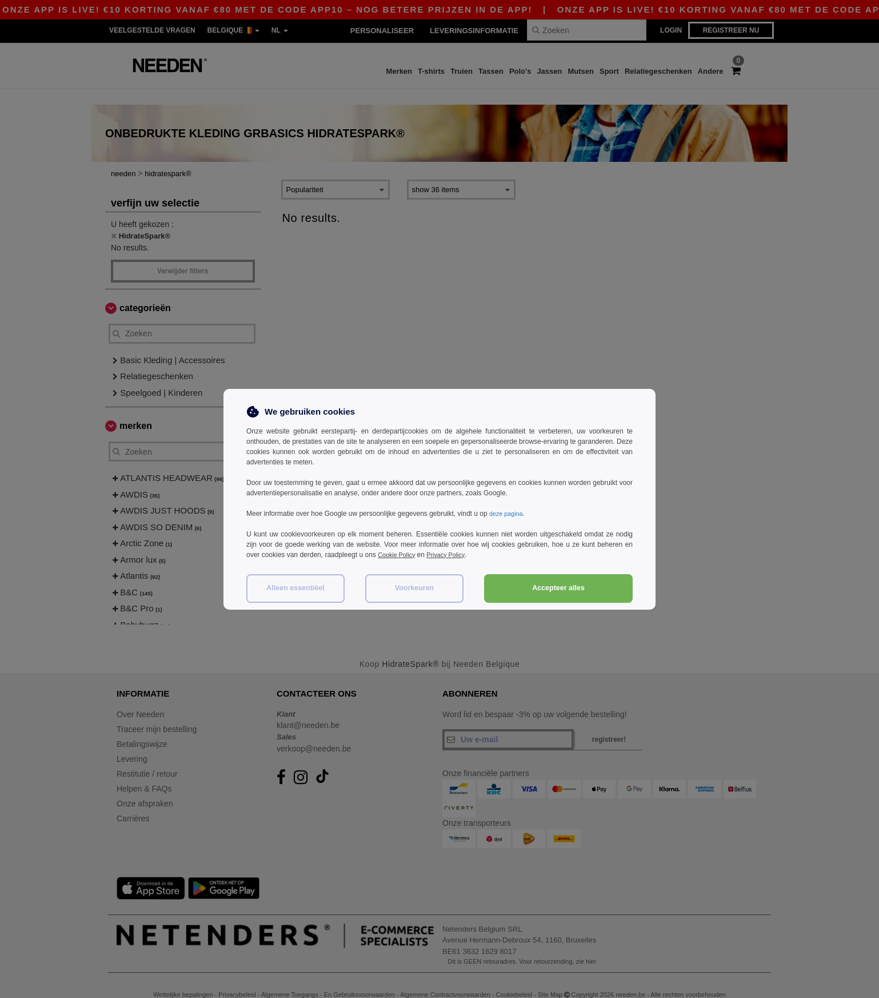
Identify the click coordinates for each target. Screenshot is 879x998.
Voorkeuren (414, 588)
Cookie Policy (398, 555)
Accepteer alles (558, 588)
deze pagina (507, 514)
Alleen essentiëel (295, 588)
